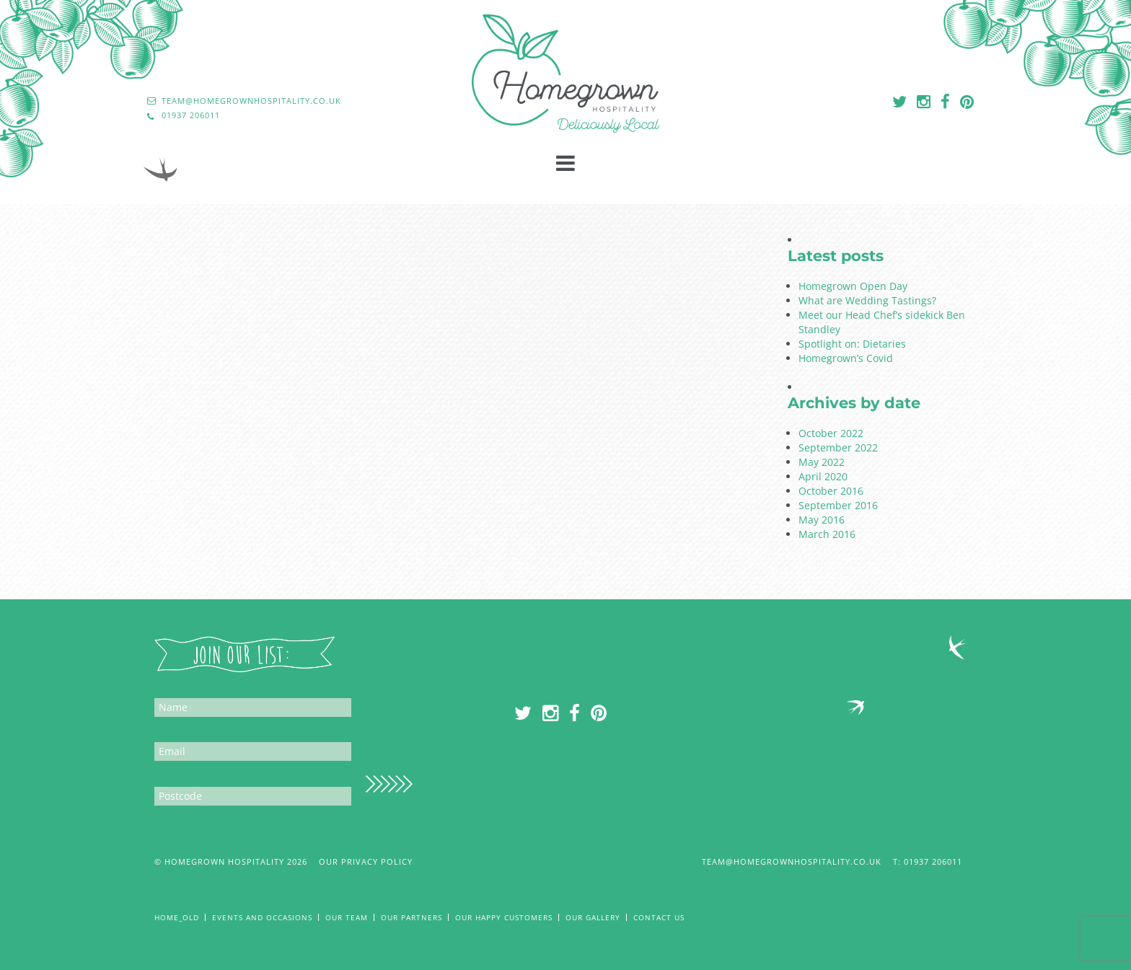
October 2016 (830, 491)
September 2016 (838, 505)
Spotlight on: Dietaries (852, 343)
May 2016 (821, 519)
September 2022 (838, 447)
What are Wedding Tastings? (867, 300)
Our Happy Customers (504, 917)
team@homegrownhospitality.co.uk (791, 861)
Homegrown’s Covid (845, 358)
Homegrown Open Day (852, 286)
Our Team (346, 917)
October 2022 (830, 433)
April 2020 (823, 476)
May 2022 (821, 462)
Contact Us (659, 917)
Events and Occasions (262, 917)
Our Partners (411, 917)
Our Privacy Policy (366, 861)
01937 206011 (940, 861)
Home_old (176, 917)
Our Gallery (593, 917)
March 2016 (826, 534)
